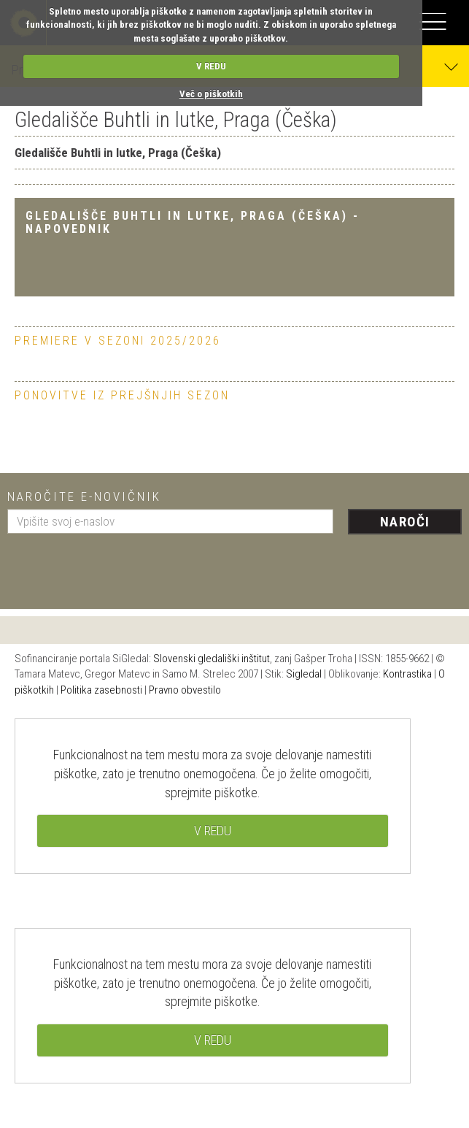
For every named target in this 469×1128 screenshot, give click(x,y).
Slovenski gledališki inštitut (211, 658)
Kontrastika (407, 673)
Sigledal (304, 673)
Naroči (405, 521)
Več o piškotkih (211, 93)
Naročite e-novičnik (84, 496)
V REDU (211, 66)
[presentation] (118, 565)
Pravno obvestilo (185, 690)
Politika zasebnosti (101, 690)
